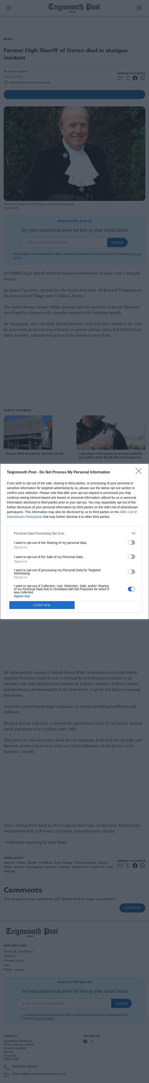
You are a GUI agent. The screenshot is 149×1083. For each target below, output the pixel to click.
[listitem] (74, 533)
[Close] (140, 472)
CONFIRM (42, 605)
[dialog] (74, 541)
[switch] (131, 542)
